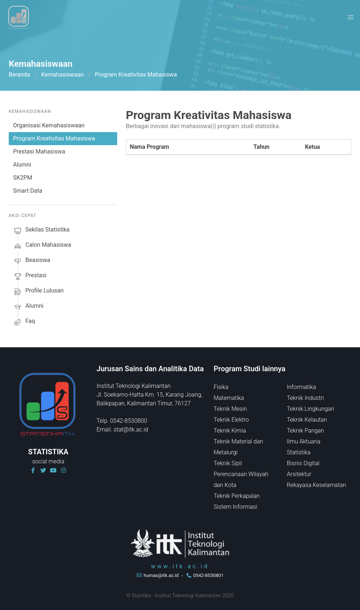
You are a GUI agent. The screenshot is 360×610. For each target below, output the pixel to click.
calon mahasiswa (42, 246)
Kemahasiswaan (62, 74)
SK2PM (22, 177)
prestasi (29, 276)
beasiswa (31, 261)
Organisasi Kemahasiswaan (49, 125)
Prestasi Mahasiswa (39, 151)
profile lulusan (38, 291)
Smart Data (27, 190)
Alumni (22, 164)
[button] (350, 17)
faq (24, 322)
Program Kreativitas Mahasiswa (54, 138)
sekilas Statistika (41, 231)
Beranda (19, 74)
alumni (28, 307)
